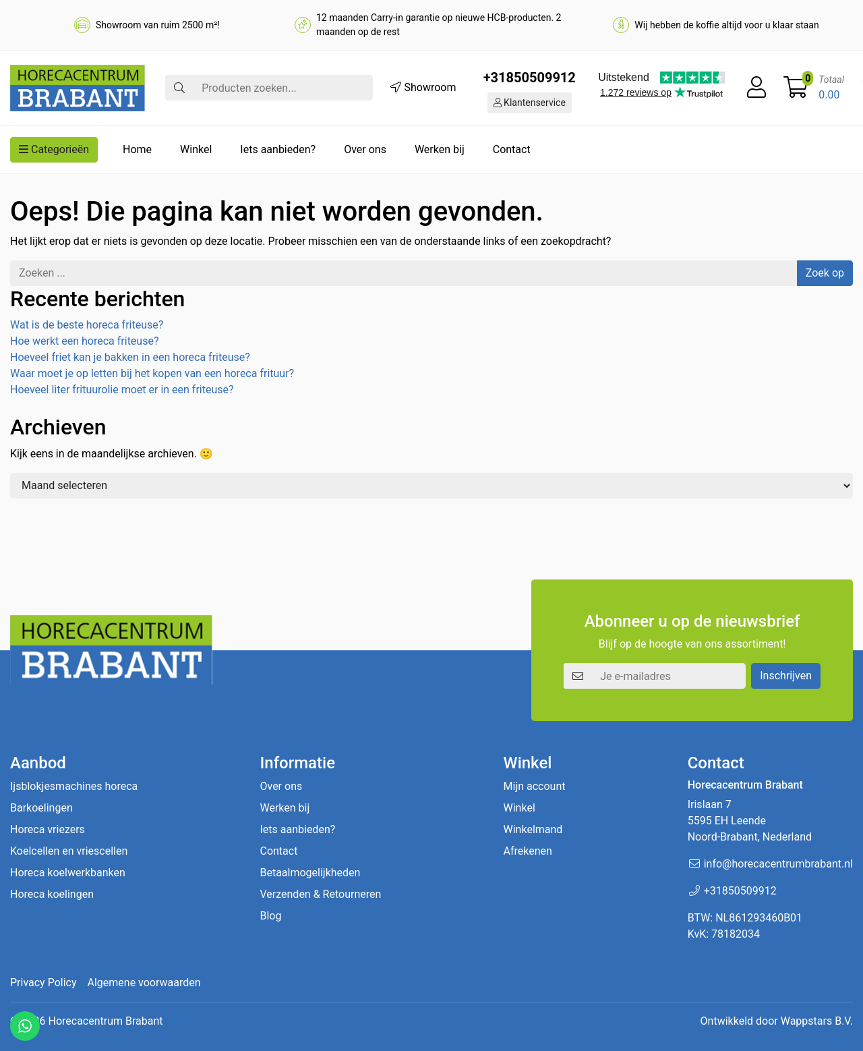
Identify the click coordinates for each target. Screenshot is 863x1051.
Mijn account (535, 786)
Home (137, 149)
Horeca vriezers (47, 829)
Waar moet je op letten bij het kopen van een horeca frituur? (152, 373)
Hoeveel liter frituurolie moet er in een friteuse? (122, 389)
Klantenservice (530, 102)
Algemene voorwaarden (144, 982)
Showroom (423, 87)
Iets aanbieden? (278, 149)
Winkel (196, 149)
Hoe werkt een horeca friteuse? (84, 341)
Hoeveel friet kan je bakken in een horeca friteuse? (130, 357)
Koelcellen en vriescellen (68, 851)
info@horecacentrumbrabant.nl (778, 863)
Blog (270, 915)
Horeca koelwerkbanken (67, 872)
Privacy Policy (43, 982)
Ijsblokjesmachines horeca (74, 786)
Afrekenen (528, 851)
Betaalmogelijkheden (310, 872)
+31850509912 (529, 77)
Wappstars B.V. (817, 1021)
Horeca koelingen (52, 894)
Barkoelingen (41, 807)
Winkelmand (533, 829)
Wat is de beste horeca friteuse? (86, 324)
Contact (512, 149)
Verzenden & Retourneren (320, 894)
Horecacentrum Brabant (105, 1021)
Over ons (365, 149)
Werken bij (440, 149)
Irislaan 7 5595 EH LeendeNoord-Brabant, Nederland (750, 820)
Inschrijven (786, 675)
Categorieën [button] (54, 149)
